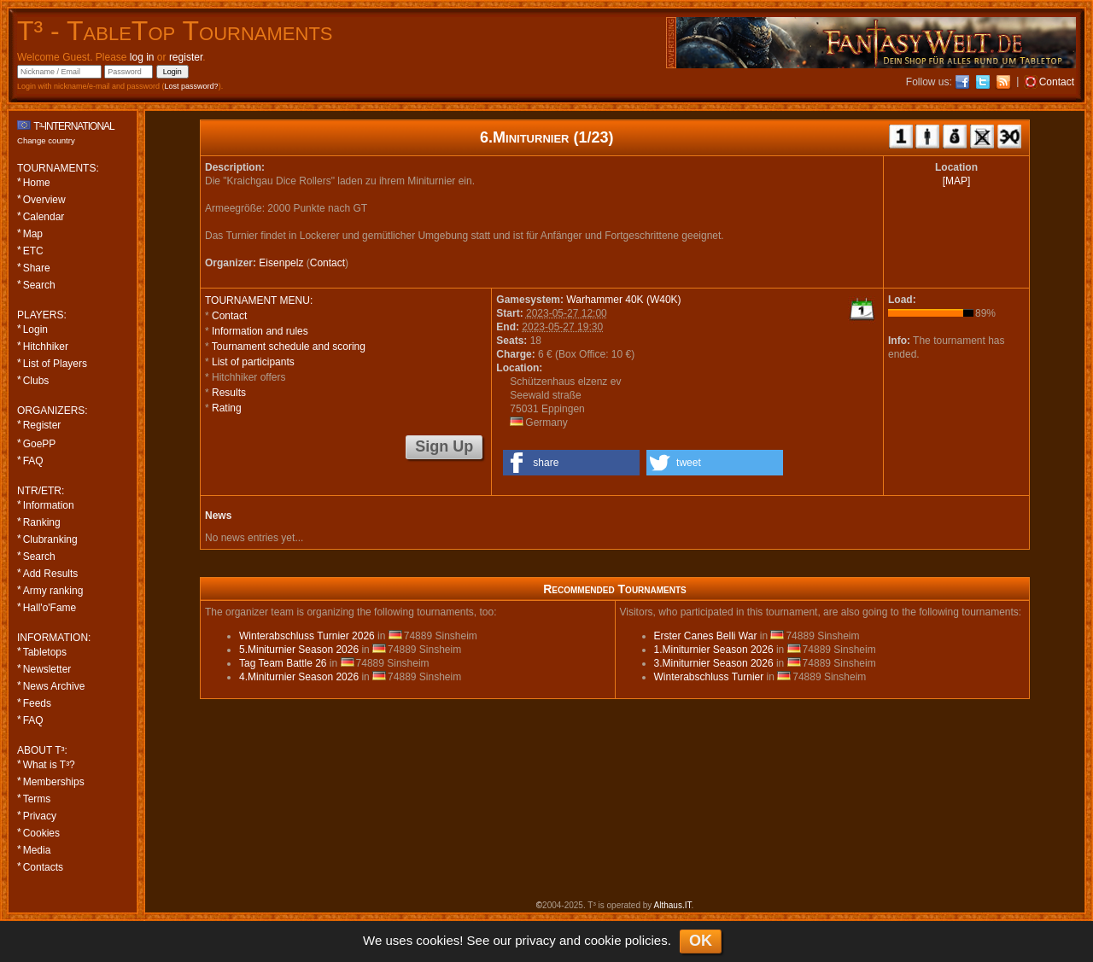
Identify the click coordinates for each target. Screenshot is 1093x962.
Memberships (54, 782)
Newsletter (47, 669)
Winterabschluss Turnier (709, 677)
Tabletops (45, 652)
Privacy (39, 816)
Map (33, 234)
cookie (602, 940)
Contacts (43, 867)
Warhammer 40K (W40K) (623, 300)
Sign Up (444, 446)
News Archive (54, 686)
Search (39, 285)
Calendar (44, 217)
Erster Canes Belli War (705, 636)
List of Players (55, 364)
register (185, 57)
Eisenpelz (281, 263)
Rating (227, 408)
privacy (535, 940)
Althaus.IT (673, 905)
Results (229, 393)
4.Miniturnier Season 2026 (299, 677)
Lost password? (192, 86)
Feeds (37, 703)
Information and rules (260, 331)
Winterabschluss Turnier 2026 (307, 636)
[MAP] (957, 181)
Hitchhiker (45, 347)
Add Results (51, 574)
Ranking (42, 522)
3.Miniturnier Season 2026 (714, 663)
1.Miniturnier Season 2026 (714, 650)
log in (142, 57)
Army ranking (53, 591)
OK (700, 940)
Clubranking (50, 539)
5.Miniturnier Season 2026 (299, 650)
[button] (571, 462)
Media (37, 850)
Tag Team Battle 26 (283, 663)
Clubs (36, 381)
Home (36, 183)
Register (42, 425)
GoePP (39, 444)
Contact (327, 263)
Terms (37, 799)
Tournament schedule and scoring (288, 347)
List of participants (253, 362)
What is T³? (49, 765)
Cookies (41, 833)
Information (48, 505)
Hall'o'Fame (50, 608)
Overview (44, 200)
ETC (33, 251)
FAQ (33, 461)
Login (35, 329)
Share (36, 268)
